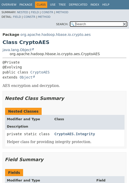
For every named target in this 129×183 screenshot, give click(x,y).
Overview (9, 4)
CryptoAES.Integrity (74, 134)
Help (105, 4)
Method (62, 12)
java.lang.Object (17, 50)
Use (53, 4)
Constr (47, 12)
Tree (62, 4)
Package (26, 4)
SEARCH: (62, 24)
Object (26, 77)
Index (94, 4)
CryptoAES (40, 72)
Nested (22, 12)
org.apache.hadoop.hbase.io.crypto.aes (55, 35)
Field (35, 12)
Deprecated (78, 4)
